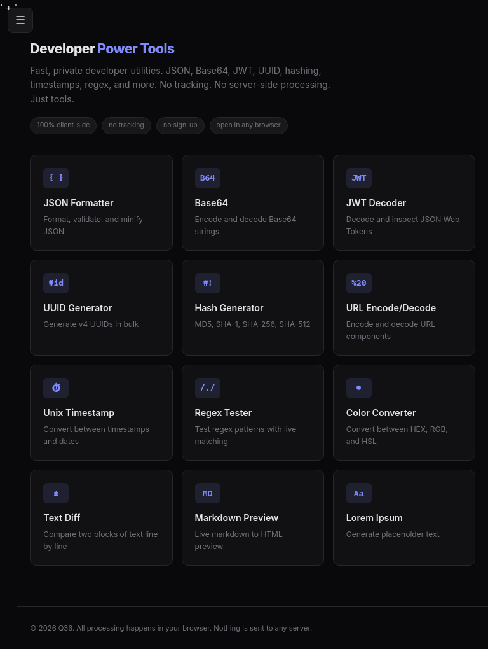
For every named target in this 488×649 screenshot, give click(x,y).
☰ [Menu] (20, 20)
